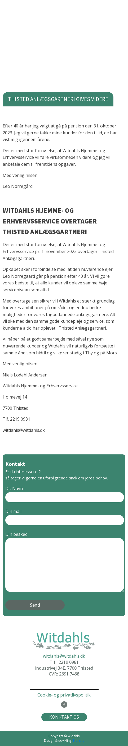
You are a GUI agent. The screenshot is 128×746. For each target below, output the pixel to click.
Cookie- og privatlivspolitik (64, 695)
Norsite (78, 740)
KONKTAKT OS (64, 717)
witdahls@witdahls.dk (64, 656)
